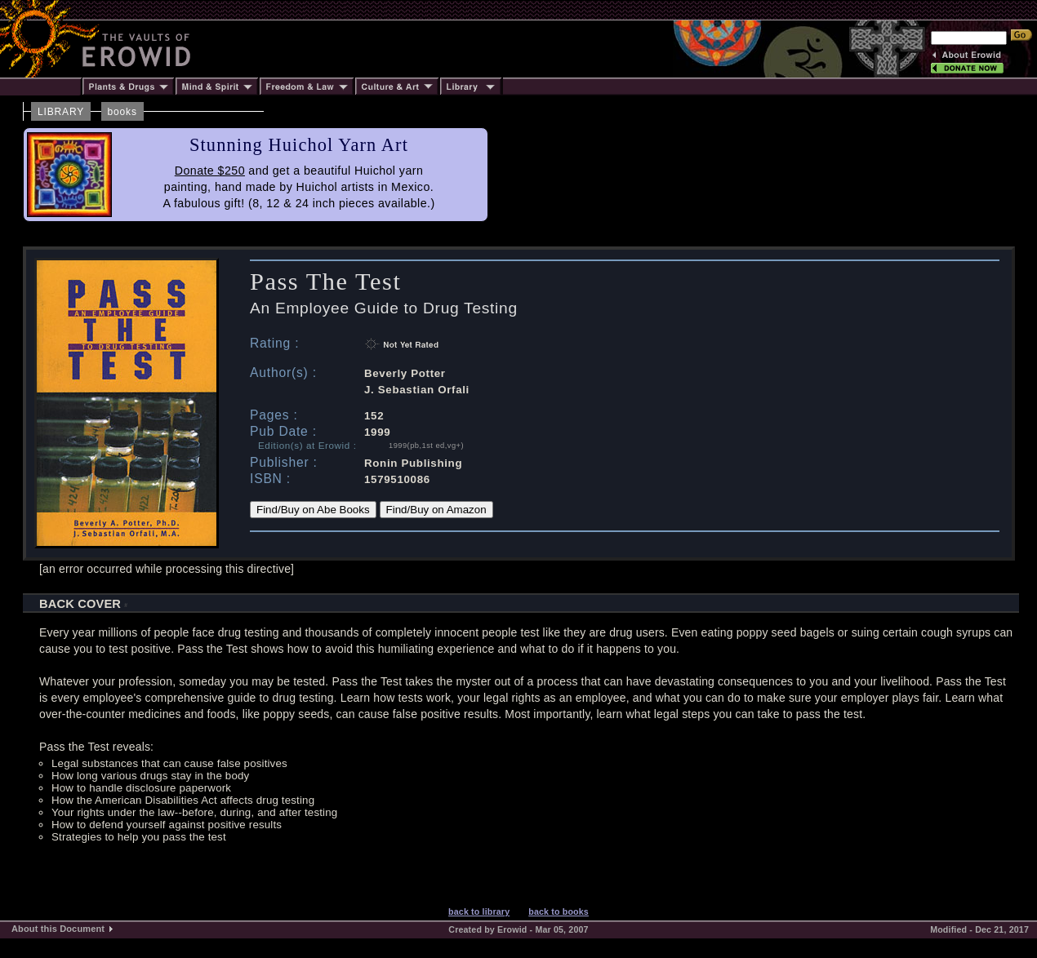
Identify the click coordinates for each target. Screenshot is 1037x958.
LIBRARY (61, 112)
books (122, 112)
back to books (558, 911)
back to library (479, 911)
